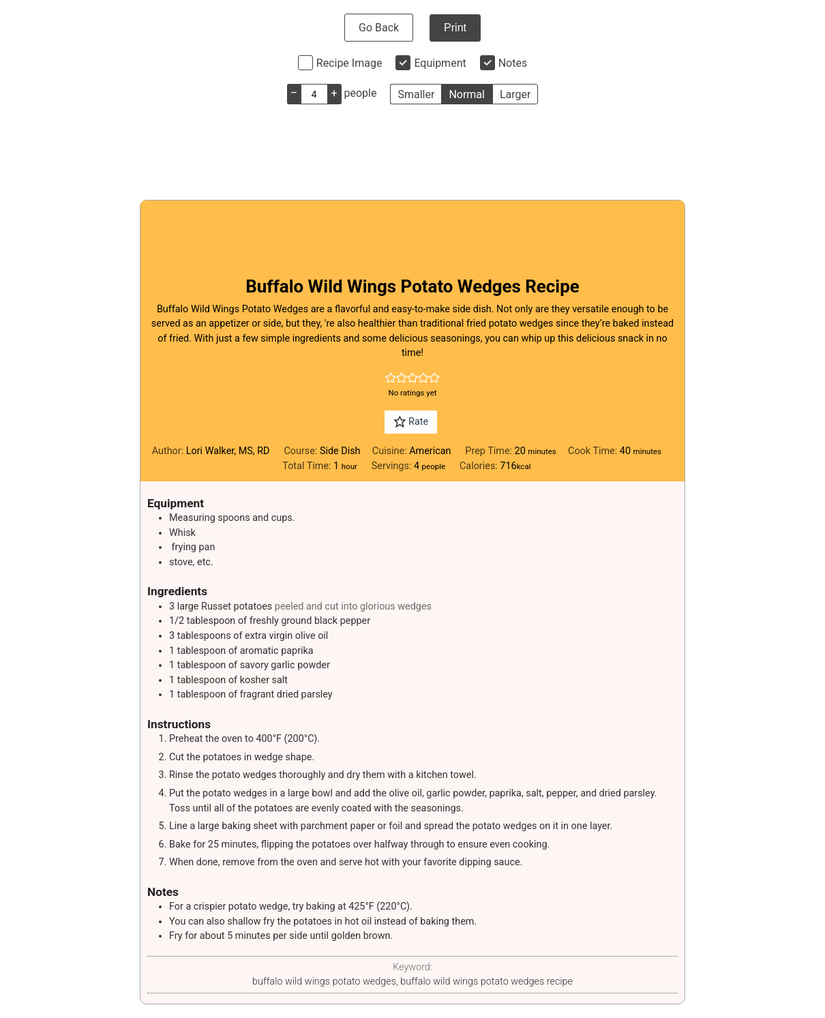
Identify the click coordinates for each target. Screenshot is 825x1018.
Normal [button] (467, 94)
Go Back (379, 27)
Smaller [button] (415, 94)
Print (455, 27)
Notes (513, 63)
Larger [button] (515, 94)
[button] (390, 378)
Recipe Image (349, 63)
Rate (410, 422)
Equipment (440, 63)
